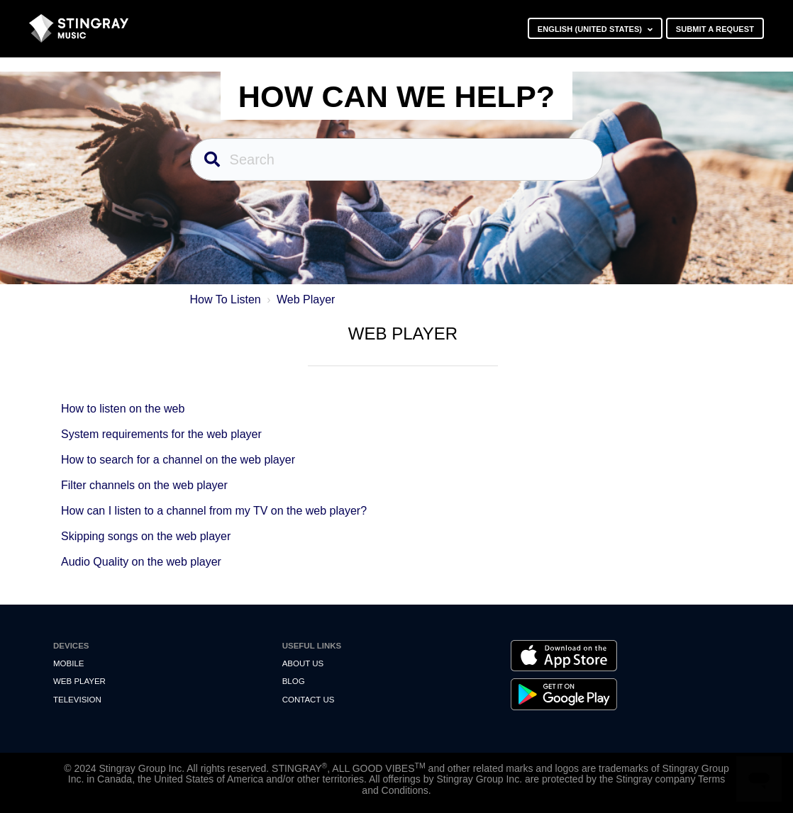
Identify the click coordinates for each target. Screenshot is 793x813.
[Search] (397, 159)
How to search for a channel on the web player (178, 460)
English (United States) (591, 29)
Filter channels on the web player (144, 485)
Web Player (306, 299)
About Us (303, 663)
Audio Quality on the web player (141, 562)
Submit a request (715, 29)
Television (77, 699)
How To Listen (225, 299)
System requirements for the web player (161, 434)
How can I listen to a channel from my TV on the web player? (214, 511)
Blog (293, 681)
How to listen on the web (122, 409)
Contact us (308, 699)
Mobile (68, 663)
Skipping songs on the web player (146, 536)
